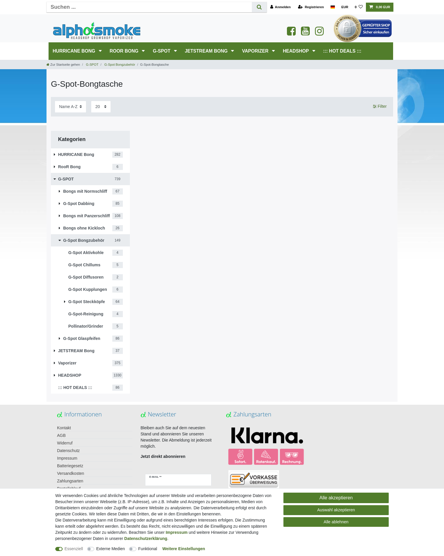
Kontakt (64, 427)
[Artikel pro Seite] (101, 106)
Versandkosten (70, 473)
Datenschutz (68, 450)
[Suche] (259, 7)
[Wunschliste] (359, 7)
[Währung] (345, 7)
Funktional (147, 548)
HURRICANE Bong (75, 50)
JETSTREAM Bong (207, 50)
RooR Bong (125, 50)
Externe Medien (110, 548)
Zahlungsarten (70, 481)
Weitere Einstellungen (183, 548)
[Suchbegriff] (149, 7)
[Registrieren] (311, 7)
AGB (61, 435)
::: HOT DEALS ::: (342, 50)
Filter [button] (380, 106)
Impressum (67, 458)
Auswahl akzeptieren (336, 510)
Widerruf (65, 443)
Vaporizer (256, 50)
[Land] (332, 7)
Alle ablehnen (336, 521)
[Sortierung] (70, 106)
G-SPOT (162, 50)
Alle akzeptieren (336, 497)
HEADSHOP (296, 50)
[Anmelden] (280, 7)
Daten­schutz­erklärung (145, 538)
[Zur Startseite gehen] (63, 64)
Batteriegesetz (70, 465)
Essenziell (74, 548)
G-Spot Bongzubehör (119, 64)
